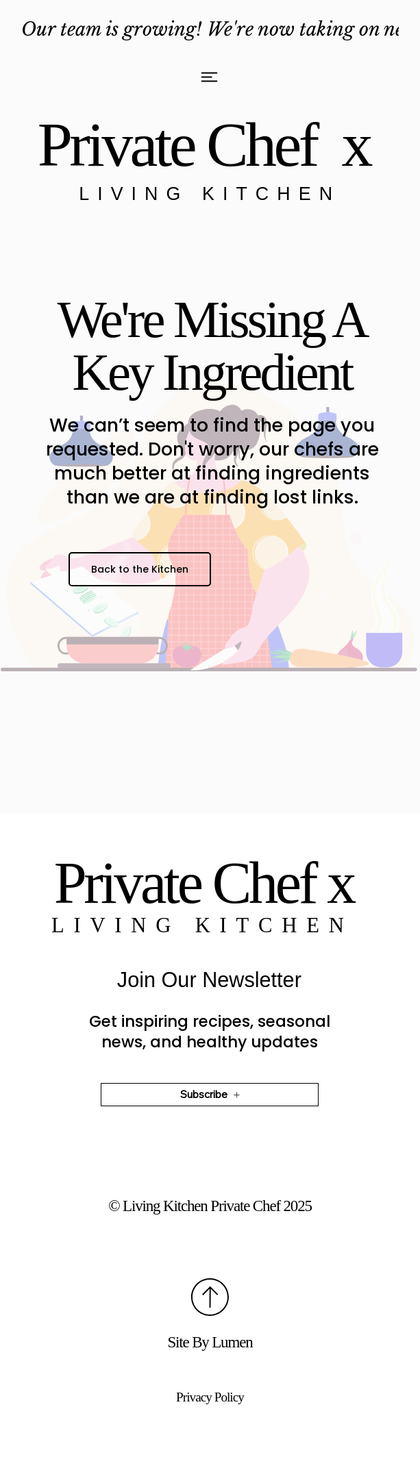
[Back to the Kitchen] (139, 569)
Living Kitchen (210, 194)
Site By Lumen (209, 1342)
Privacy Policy (210, 1397)
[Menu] (210, 77)
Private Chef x (210, 144)
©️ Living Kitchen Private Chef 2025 (210, 1205)
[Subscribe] (210, 1097)
